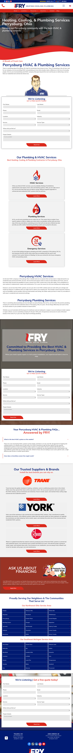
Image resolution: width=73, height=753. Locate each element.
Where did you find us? (9, 128)
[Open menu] (64, 6)
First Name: (6, 104)
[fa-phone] (3, 7)
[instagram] (7, 2)
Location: (5, 116)
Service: (5, 122)
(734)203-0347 (53, 727)
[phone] (32, 733)
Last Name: (40, 104)
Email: (38, 110)
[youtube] (11, 2)
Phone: (5, 110)
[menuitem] (16, 11)
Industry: (39, 116)
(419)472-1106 (18, 727)
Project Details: (7, 134)
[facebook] (5, 2)
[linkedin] (9, 2)
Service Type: (41, 122)
